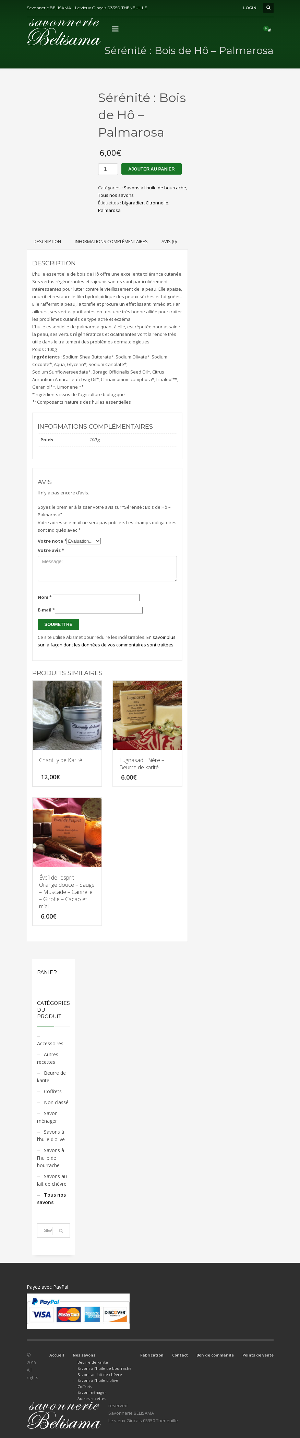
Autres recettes (47, 1058)
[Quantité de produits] (108, 169)
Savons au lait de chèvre (52, 1180)
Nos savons (84, 1355)
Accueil (56, 1355)
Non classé (56, 1102)
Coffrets (53, 1091)
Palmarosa (109, 210)
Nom (45, 597)
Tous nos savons (116, 195)
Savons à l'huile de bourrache (155, 188)
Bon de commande (215, 1355)
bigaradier (133, 203)
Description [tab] (47, 241)
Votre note (52, 541)
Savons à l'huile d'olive (51, 1135)
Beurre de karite (51, 1077)
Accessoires (50, 1043)
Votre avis (51, 550)
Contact (180, 1355)
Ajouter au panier (151, 169)
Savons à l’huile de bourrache (104, 1368)
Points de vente (258, 1355)
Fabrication (152, 1355)
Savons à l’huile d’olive (97, 1380)
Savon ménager (47, 1117)
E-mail (46, 610)
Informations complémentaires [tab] (111, 241)
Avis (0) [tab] (169, 241)
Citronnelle (157, 203)
